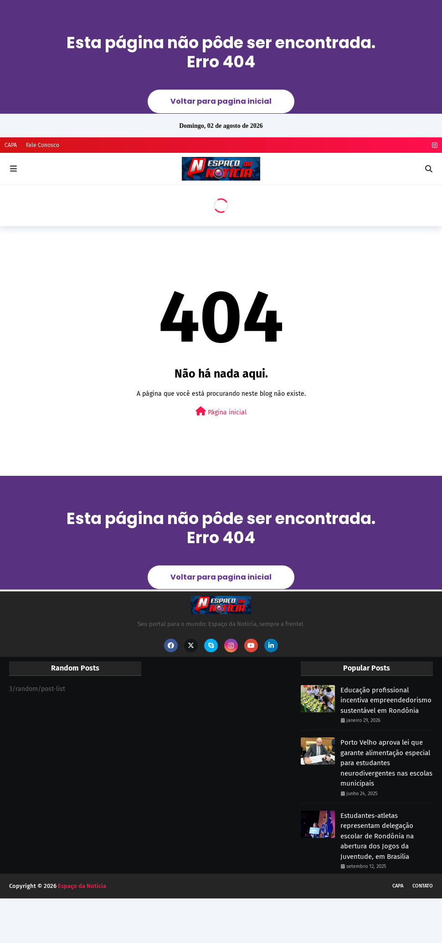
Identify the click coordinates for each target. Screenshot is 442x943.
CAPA (11, 145)
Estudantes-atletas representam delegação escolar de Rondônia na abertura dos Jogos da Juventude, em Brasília (377, 836)
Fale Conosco (42, 145)
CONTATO (422, 886)
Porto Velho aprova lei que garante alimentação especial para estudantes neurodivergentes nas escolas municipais (386, 762)
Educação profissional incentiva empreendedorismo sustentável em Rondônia (386, 700)
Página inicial (221, 411)
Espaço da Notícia (82, 885)
